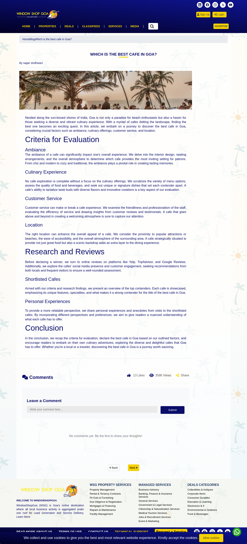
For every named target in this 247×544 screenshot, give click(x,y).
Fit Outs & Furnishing (101, 497)
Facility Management (101, 514)
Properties (47, 26)
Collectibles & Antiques (200, 489)
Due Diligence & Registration (106, 501)
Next (133, 467)
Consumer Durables (199, 497)
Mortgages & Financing (103, 505)
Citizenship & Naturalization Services (159, 509)
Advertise (221, 26)
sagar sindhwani (33, 62)
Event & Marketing (149, 521)
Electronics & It (196, 505)
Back (114, 467)
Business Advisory (149, 489)
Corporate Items (197, 493)
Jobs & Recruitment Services (155, 517)
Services (115, 26)
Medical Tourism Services (153, 513)
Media (134, 26)
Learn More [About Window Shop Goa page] (23, 516)
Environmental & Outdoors (202, 509)
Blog (32, 39)
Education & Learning (199, 501)
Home (26, 26)
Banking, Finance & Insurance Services (155, 495)
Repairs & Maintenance (103, 509)
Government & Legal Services (155, 504)
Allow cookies (211, 537)
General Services (148, 500)
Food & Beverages (198, 514)
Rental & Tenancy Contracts (105, 493)
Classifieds (91, 26)
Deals (69, 26)
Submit (172, 410)
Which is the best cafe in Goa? (53, 39)
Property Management (102, 489)
